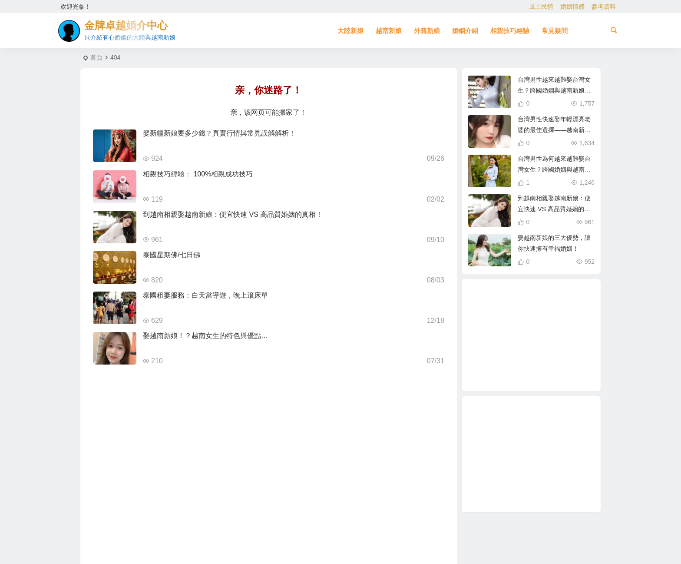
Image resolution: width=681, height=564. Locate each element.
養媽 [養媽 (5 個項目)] (532, 334)
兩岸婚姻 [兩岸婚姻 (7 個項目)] (552, 324)
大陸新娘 (350, 30)
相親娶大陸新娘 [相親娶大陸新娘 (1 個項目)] (543, 357)
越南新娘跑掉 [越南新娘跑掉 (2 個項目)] (496, 318)
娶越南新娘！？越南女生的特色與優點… (205, 335)
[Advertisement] (531, 454)
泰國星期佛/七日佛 (171, 255)
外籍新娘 (427, 30)
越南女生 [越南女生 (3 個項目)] (551, 314)
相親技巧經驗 (509, 30)
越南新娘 (389, 30)
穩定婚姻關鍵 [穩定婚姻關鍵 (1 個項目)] (524, 298)
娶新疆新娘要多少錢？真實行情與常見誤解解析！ (219, 133)
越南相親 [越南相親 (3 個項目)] (493, 341)
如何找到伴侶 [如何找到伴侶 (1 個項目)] (551, 367)
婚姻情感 (572, 6)
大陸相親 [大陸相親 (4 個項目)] (505, 361)
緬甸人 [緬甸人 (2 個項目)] (547, 304)
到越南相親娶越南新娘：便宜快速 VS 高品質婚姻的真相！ (233, 214)
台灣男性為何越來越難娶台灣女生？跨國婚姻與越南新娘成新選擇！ (554, 169)
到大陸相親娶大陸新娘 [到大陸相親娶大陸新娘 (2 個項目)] (523, 316)
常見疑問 (555, 30)
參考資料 (604, 6)
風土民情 (541, 6)
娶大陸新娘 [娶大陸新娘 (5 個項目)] (549, 338)
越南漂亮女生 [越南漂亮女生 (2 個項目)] (561, 345)
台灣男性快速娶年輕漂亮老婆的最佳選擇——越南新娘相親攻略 (554, 130)
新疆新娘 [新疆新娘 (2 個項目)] (528, 371)
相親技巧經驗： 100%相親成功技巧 (198, 174)
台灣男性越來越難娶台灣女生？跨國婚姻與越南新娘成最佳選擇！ (554, 90)
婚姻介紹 (465, 30)
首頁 (96, 57)
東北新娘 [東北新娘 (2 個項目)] (501, 335)
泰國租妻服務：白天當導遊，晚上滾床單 (205, 295)
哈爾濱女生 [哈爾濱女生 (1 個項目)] (517, 353)
